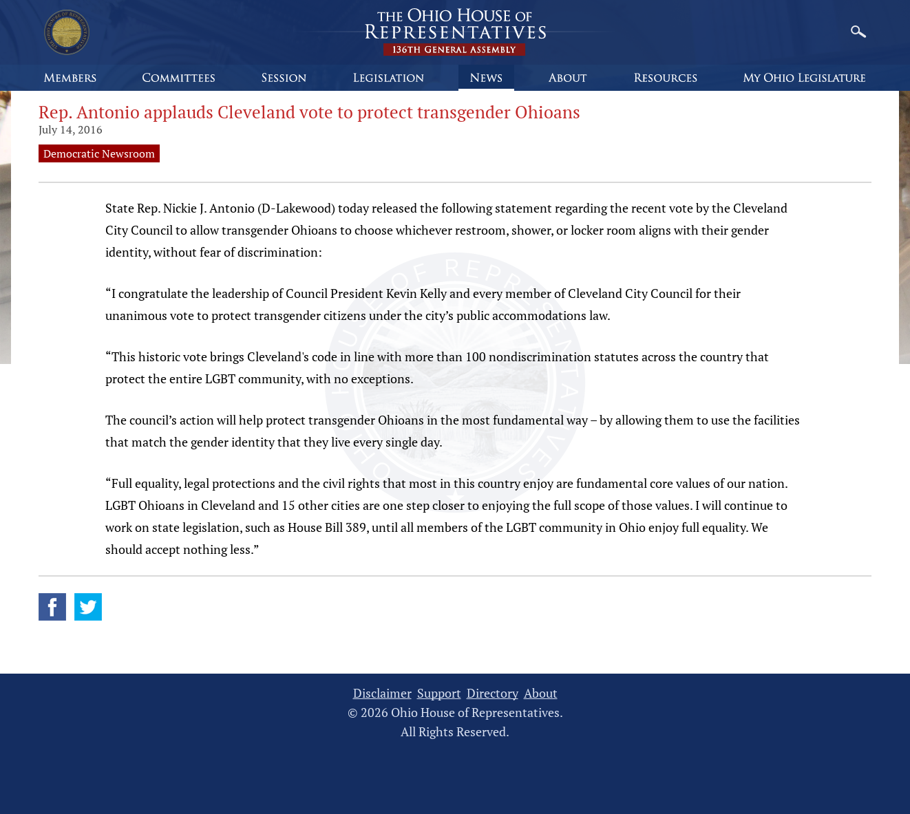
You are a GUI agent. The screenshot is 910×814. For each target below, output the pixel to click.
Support (439, 693)
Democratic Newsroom (99, 153)
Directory (492, 693)
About (541, 693)
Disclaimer (382, 693)
